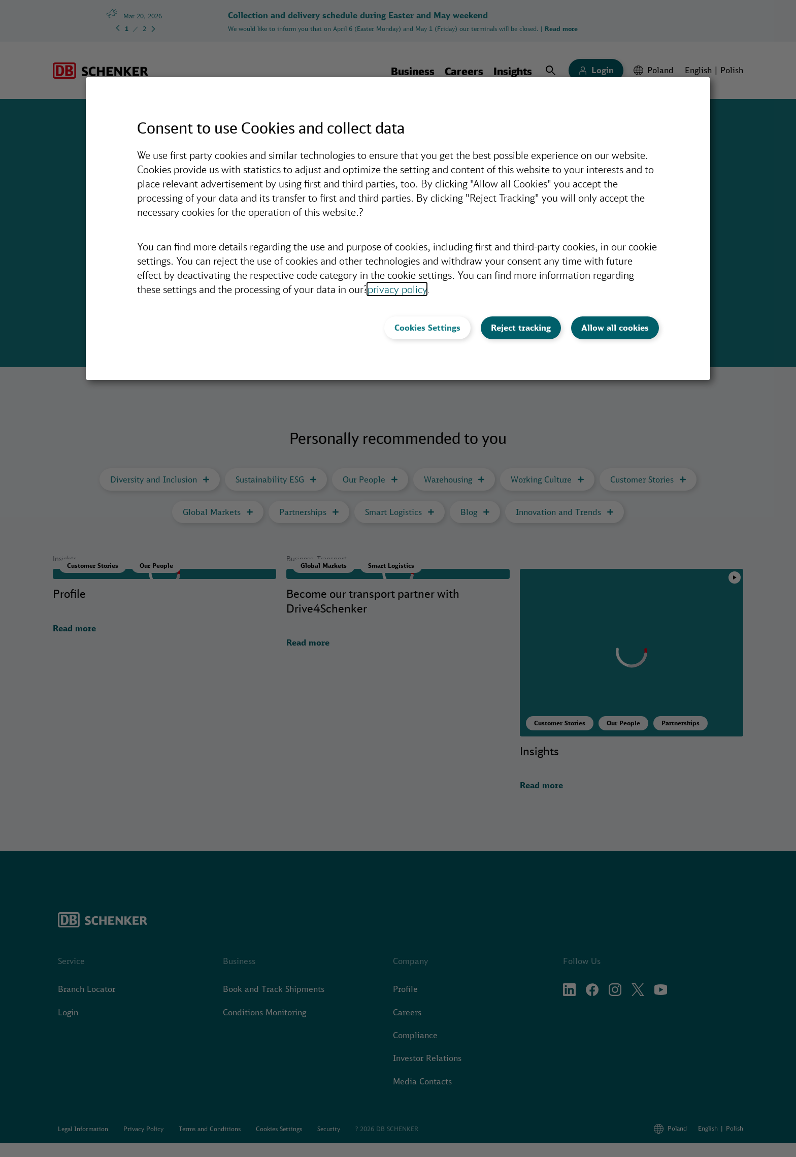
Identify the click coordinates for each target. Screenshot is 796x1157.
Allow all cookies (615, 328)
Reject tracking (521, 328)
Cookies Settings (427, 328)
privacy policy (397, 289)
